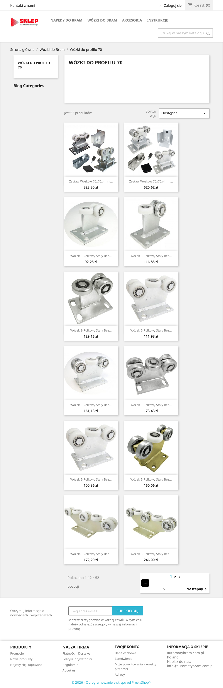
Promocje (17, 653)
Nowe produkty (21, 659)
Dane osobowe (125, 653)
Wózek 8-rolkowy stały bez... (91, 554)
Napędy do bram (66, 20)
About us (69, 670)
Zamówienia (123, 659)
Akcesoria (132, 20)
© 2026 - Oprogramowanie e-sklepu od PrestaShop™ (111, 682)
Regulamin (70, 665)
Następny (197, 589)
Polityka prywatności (77, 659)
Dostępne (184, 113)
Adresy (120, 674)
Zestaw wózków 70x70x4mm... (91, 181)
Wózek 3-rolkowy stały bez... (91, 256)
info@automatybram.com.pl (190, 665)
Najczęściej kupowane (26, 665)
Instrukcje (157, 20)
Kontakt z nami (22, 5)
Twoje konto (127, 646)
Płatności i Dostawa (77, 653)
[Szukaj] (185, 33)
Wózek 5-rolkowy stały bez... (151, 330)
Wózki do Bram (102, 20)
